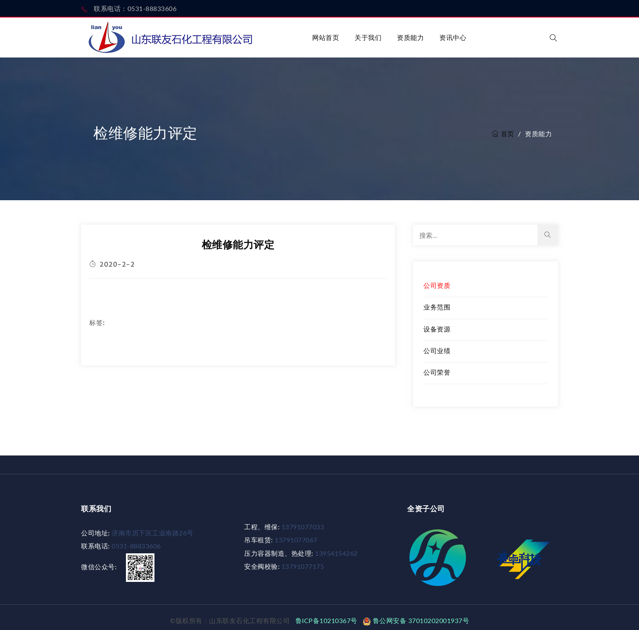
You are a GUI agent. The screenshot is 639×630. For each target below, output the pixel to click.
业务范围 (436, 307)
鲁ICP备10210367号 (328, 620)
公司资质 (436, 285)
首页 (503, 133)
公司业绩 (436, 350)
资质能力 (410, 37)
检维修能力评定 (238, 244)
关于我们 (368, 37)
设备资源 (436, 329)
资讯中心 (452, 37)
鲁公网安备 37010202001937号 (416, 620)
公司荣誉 (436, 372)
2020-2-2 (111, 264)
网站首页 (325, 37)
